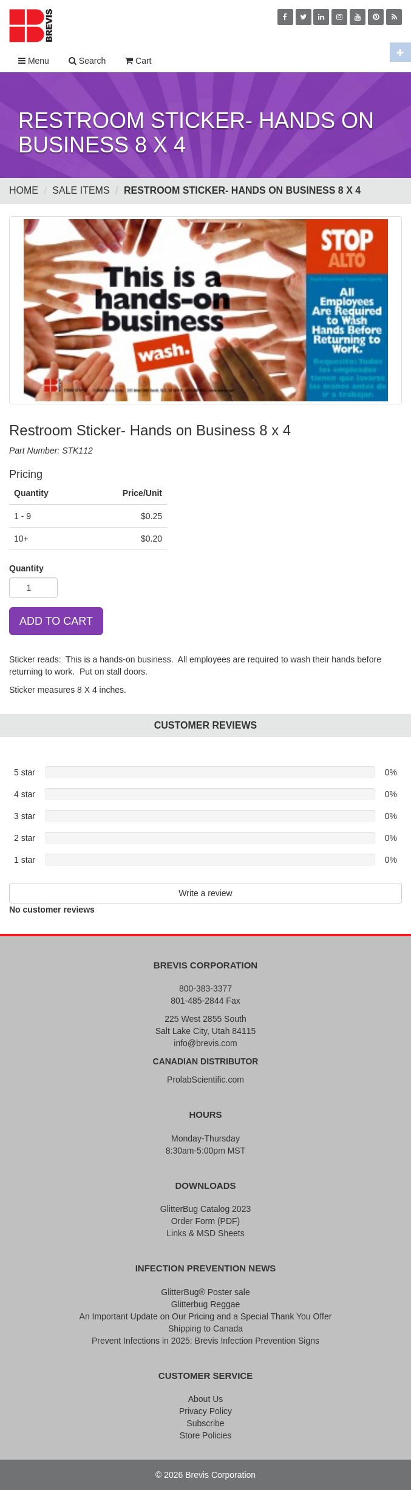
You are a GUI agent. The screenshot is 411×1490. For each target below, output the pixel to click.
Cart (138, 61)
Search (87, 61)
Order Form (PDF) (205, 1221)
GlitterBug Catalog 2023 (205, 1209)
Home (23, 190)
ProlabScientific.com (205, 1079)
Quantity (26, 568)
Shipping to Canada (205, 1328)
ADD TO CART (56, 621)
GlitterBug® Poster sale (205, 1292)
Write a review (205, 893)
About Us (205, 1399)
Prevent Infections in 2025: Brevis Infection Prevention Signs (205, 1340)
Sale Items (80, 190)
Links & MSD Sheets (205, 1233)
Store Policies (206, 1435)
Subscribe (205, 1423)
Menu (33, 61)
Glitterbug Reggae (205, 1304)
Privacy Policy (205, 1411)
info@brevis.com (205, 1043)
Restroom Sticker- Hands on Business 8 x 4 (242, 190)
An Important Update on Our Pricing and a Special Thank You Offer (206, 1316)
